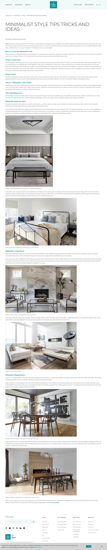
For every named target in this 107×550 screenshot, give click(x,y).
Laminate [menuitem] (44, 532)
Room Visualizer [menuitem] (62, 521)
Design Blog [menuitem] (61, 530)
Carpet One (8, 15)
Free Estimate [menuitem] (46, 538)
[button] (96, 4)
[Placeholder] (18, 522)
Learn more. (37, 547)
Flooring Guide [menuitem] (77, 527)
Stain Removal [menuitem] (77, 521)
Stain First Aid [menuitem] (76, 524)
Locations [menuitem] (90, 524)
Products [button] (9, 4)
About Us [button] (28, 4)
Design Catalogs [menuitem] (62, 527)
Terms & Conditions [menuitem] (93, 530)
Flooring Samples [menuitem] (62, 524)
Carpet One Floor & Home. (16, 542)
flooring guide (54, 502)
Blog (24, 15)
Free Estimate (89, 4)
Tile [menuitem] (43, 535)
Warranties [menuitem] (76, 534)
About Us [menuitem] (90, 521)
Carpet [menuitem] (44, 530)
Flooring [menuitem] (44, 521)
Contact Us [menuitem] (91, 527)
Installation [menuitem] (76, 537)
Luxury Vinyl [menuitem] (45, 524)
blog (67, 500)
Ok (88, 546)
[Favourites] (99, 4)
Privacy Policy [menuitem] (92, 532)
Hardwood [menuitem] (45, 527)
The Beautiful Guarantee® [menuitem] (76, 530)
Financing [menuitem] (45, 541)
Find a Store (78, 4)
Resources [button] (18, 4)
